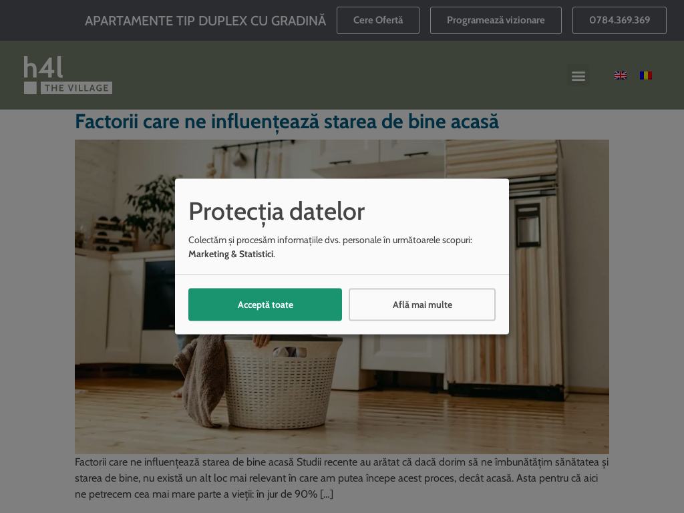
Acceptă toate (265, 304)
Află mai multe (422, 304)
